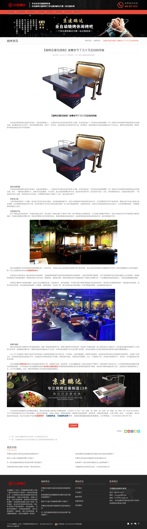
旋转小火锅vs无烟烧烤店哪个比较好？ (20, 460)
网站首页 (88, 42)
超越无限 (16, 526)
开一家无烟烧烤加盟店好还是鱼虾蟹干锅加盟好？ (25, 464)
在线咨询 (73, 427)
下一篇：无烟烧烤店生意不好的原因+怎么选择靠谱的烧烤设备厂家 (33, 441)
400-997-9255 (131, 6)
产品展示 (78, 494)
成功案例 (78, 507)
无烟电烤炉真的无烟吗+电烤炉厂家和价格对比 (24, 468)
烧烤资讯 (97, 42)
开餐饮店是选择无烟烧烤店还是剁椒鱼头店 (90, 460)
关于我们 (78, 490)
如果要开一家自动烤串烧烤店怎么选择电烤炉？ (92, 464)
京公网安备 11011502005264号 (65, 524)
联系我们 (113, 483)
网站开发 (10, 526)
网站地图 (79, 524)
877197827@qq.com (121, 499)
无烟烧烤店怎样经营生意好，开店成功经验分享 (92, 468)
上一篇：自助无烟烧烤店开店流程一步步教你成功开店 (28, 438)
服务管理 (78, 498)
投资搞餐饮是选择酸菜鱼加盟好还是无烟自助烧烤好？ (95, 455)
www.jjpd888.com (120, 497)
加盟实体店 (79, 503)
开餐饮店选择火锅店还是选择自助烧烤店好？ (23, 455)
